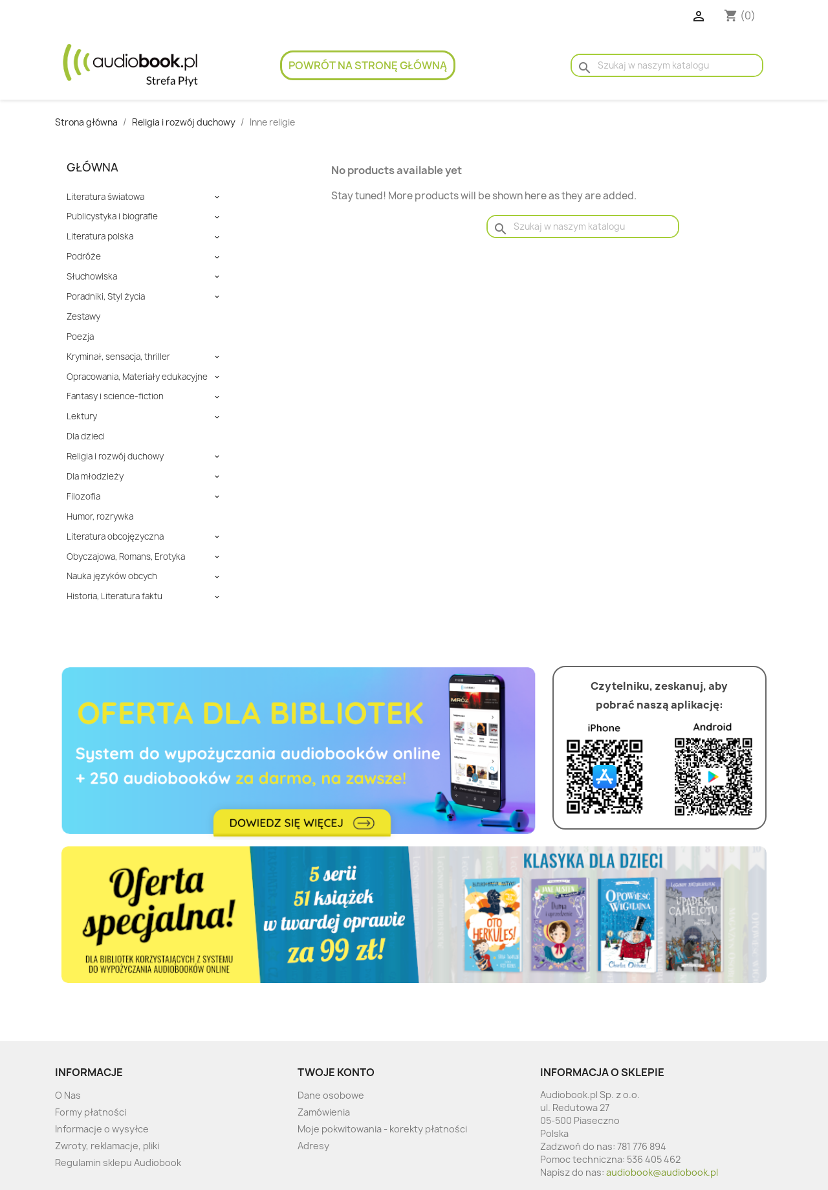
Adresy (313, 1146)
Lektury (82, 416)
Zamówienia (324, 1112)
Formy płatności (90, 1112)
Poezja (80, 336)
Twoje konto (336, 1072)
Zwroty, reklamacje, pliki (107, 1146)
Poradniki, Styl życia (106, 296)
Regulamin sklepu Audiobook (118, 1162)
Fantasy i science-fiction (115, 396)
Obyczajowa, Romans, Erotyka (126, 556)
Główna (92, 167)
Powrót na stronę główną (368, 65)
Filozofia (83, 496)
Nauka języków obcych (112, 576)
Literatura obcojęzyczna (115, 536)
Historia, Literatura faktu (114, 596)
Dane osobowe (331, 1095)
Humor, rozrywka (100, 516)
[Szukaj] (667, 65)
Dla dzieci (86, 436)
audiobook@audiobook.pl (662, 1172)
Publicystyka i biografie (112, 216)
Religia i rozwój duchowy (115, 456)
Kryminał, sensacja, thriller (118, 356)
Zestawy (83, 316)
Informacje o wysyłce (102, 1129)
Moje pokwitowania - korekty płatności (382, 1129)
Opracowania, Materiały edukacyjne (137, 376)
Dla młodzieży (95, 476)
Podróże (84, 256)
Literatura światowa (105, 197)
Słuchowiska (92, 276)
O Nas (68, 1095)
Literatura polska (100, 236)
